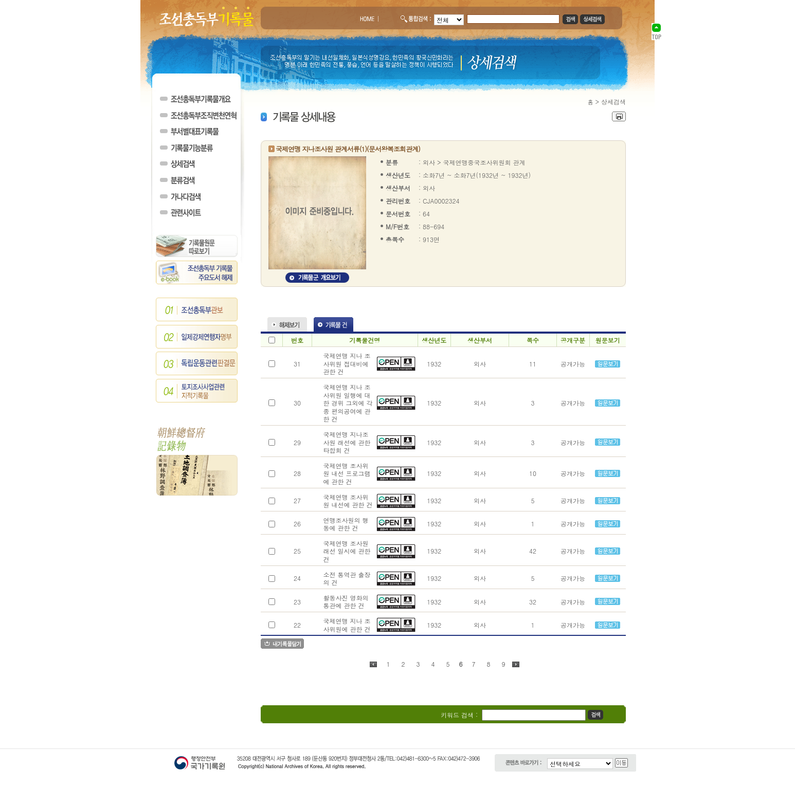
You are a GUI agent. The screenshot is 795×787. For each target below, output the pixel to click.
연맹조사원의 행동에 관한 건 (345, 524)
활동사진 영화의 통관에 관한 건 (345, 601)
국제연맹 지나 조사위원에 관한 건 (346, 624)
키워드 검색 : (459, 714)
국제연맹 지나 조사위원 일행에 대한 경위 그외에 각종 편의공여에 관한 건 (347, 402)
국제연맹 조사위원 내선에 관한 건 (347, 500)
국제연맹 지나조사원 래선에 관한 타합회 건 (346, 442)
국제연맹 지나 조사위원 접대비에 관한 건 (346, 363)
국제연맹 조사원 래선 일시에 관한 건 (346, 551)
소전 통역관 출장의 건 (346, 578)
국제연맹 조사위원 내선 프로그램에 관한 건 (346, 473)
